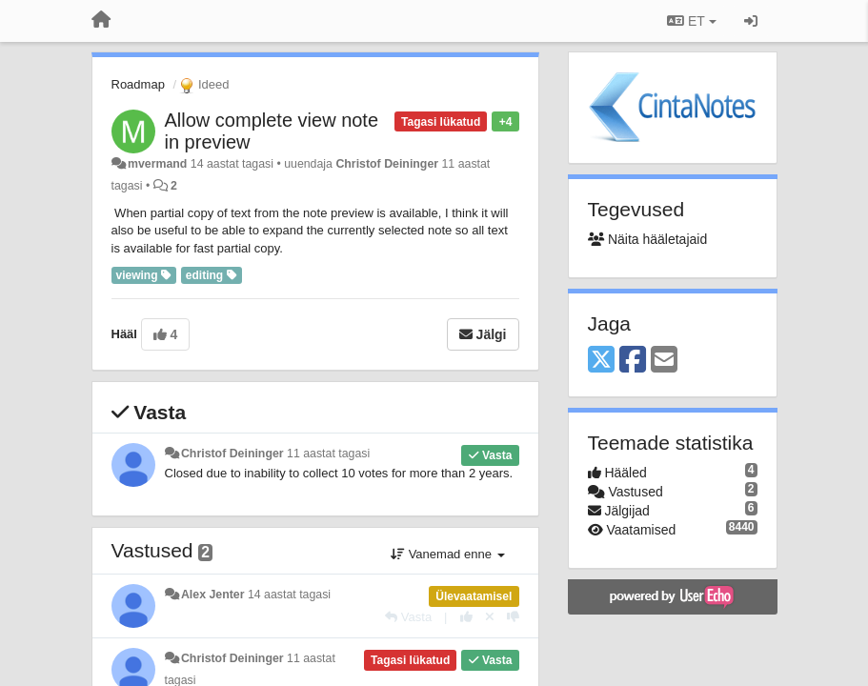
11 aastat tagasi (328, 453)
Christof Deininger (386, 164)
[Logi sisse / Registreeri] (751, 21)
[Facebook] (632, 360)
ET (691, 21)
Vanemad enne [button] (447, 554)
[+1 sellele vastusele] (466, 617)
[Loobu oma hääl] (490, 617)
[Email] (664, 360)
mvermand (157, 164)
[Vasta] (408, 617)
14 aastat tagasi (289, 594)
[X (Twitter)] (601, 360)
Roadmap (138, 84)
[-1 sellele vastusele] (513, 617)
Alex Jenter (213, 594)
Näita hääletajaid (648, 239)
